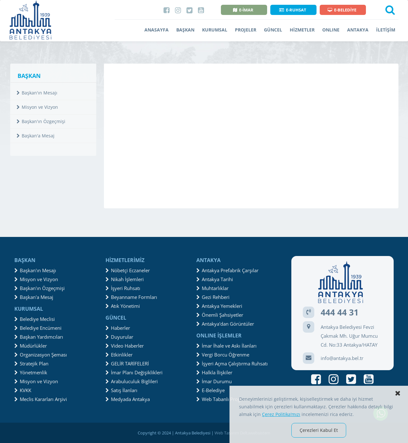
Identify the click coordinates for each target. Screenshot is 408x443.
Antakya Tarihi (214, 279)
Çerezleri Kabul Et (319, 430)
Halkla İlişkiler (214, 372)
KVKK (22, 390)
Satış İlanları (121, 390)
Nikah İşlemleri (125, 279)
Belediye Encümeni (38, 328)
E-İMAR (243, 10)
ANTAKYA (357, 30)
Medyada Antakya (128, 399)
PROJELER (245, 30)
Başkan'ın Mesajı (37, 93)
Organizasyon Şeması (40, 354)
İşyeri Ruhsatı (123, 288)
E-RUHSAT (292, 10)
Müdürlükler (30, 346)
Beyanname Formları (131, 297)
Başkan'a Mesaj (36, 136)
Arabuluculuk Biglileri (132, 381)
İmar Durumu (214, 381)
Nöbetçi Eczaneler (128, 270)
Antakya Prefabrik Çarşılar (227, 270)
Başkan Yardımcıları (38, 337)
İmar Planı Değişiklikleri (134, 372)
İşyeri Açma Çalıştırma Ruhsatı (232, 363)
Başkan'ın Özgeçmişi (41, 121)
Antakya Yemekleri (219, 306)
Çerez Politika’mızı (281, 414)
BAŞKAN (185, 30)
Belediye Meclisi (34, 319)
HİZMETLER (302, 30)
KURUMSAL (214, 30)
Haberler (118, 328)
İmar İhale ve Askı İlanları (226, 346)
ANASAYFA (156, 30)
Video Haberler (125, 346)
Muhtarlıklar (212, 288)
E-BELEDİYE (342, 10)
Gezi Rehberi (212, 297)
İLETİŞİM (385, 30)
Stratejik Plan (31, 363)
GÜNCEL (273, 30)
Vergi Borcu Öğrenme (222, 354)
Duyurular (119, 337)
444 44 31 (340, 312)
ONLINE (330, 30)
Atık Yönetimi (123, 306)
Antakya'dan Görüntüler (225, 324)
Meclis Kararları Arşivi (40, 399)
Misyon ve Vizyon (37, 107)
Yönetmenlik (30, 372)
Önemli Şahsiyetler (219, 315)
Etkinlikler (119, 354)
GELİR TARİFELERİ (127, 363)
